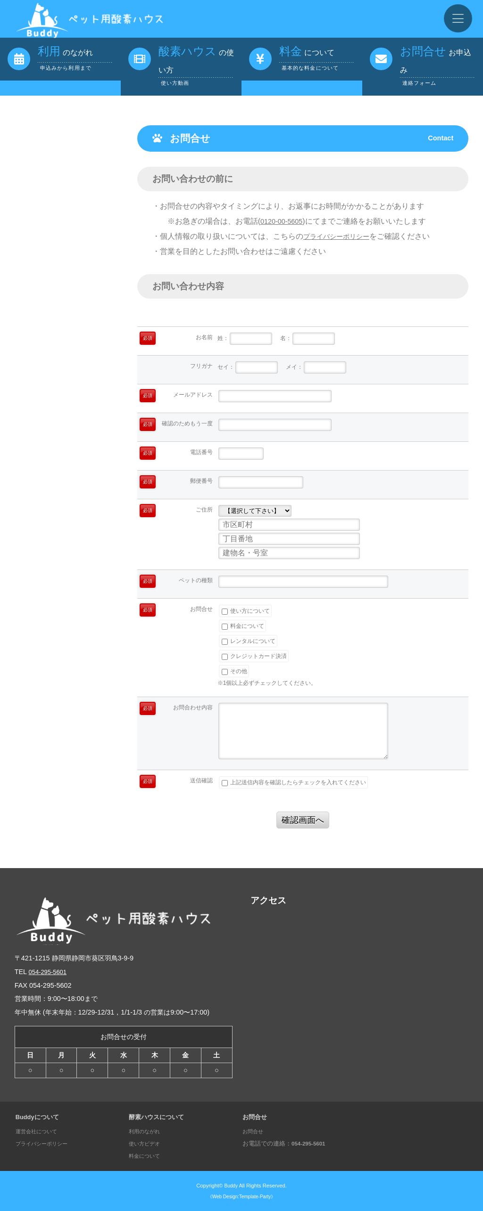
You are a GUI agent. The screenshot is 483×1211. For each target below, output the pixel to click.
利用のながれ (147, 1131)
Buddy (231, 1185)
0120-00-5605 (284, 221)
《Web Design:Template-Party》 (241, 1196)
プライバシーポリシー (341, 236)
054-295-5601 (50, 971)
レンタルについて (248, 641)
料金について (243, 626)
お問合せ (254, 1131)
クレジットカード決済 (254, 656)
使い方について (246, 611)
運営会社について (40, 1131)
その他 (234, 671)
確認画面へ (303, 820)
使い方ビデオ (147, 1143)
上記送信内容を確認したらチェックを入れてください (294, 782)
